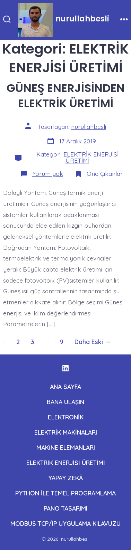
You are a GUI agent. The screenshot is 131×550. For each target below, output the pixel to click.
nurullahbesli (88, 126)
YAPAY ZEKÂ (65, 478)
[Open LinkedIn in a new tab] (65, 368)
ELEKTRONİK (66, 417)
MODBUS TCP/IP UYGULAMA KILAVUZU (65, 523)
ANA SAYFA (65, 386)
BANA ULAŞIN (65, 402)
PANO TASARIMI (65, 508)
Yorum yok (47, 173)
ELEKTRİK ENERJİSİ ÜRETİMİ (91, 157)
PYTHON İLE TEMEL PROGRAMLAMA (65, 493)
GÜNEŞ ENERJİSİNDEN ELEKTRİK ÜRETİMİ (66, 95)
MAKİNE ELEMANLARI (65, 447)
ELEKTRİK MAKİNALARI (65, 432)
